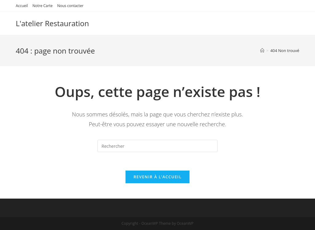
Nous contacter (70, 5)
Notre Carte (42, 5)
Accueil (22, 5)
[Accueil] (262, 50)
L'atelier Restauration (52, 23)
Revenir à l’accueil (157, 177)
